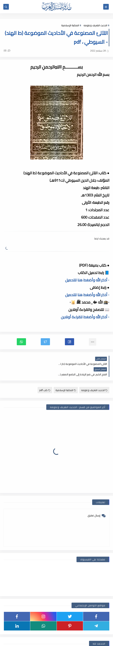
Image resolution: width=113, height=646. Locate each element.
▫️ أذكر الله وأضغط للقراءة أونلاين (85, 316)
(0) (7, 50)
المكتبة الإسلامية (70, 25)
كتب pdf (44, 379)
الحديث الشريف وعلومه (95, 25)
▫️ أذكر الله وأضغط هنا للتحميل (87, 280)
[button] (69, 341)
